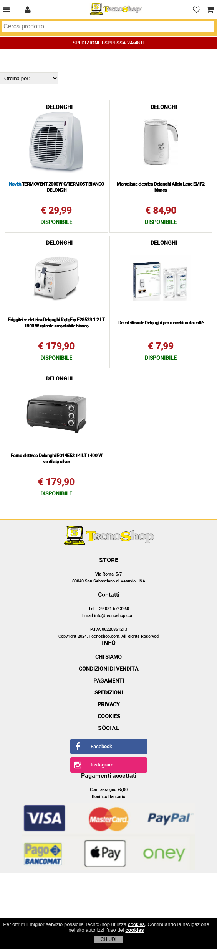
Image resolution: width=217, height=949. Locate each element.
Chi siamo (108, 657)
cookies (136, 924)
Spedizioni (108, 693)
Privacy (109, 704)
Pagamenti (108, 681)
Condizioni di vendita (108, 669)
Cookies (109, 716)
